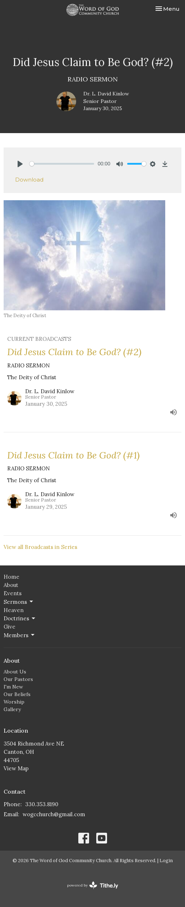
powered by (92, 885)
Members (20, 635)
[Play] (20, 164)
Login (166, 860)
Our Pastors (18, 679)
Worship (14, 702)
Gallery (12, 709)
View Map (16, 768)
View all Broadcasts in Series (40, 547)
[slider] (61, 163)
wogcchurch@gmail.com (54, 814)
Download (29, 179)
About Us (15, 671)
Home (11, 576)
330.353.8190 (41, 804)
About (11, 585)
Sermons (19, 601)
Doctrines (20, 618)
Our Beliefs (17, 694)
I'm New (13, 686)
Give (9, 626)
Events (13, 593)
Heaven (14, 610)
